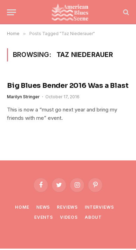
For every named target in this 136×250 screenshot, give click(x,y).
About (93, 217)
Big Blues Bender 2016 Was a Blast (67, 85)
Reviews (67, 207)
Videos (69, 217)
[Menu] (11, 12)
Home (22, 207)
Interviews (99, 207)
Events (43, 217)
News (43, 207)
